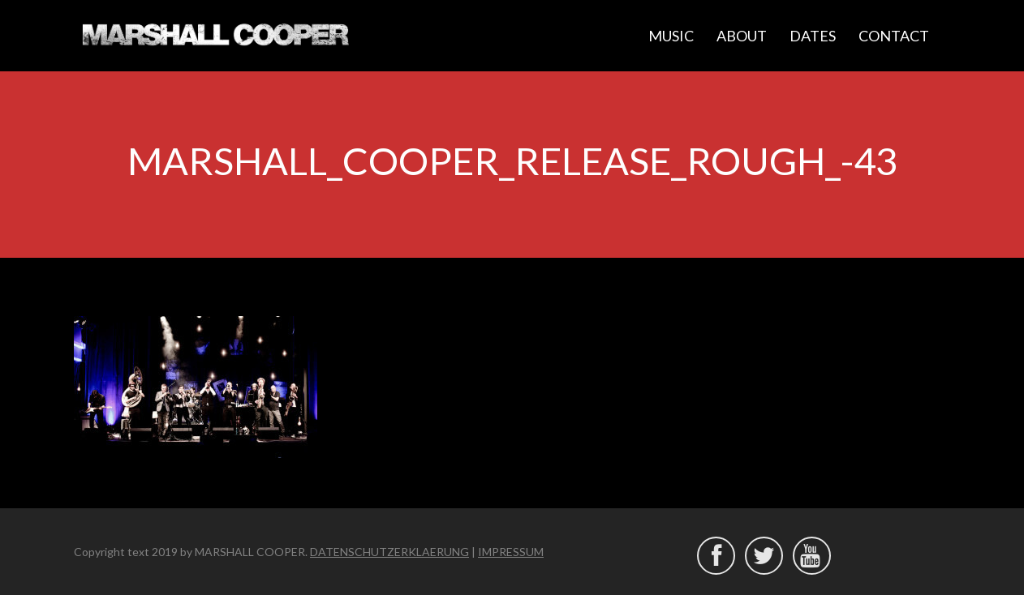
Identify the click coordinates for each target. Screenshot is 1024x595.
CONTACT (893, 36)
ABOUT (741, 36)
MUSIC (671, 36)
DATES (813, 36)
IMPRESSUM (511, 552)
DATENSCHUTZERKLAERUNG (389, 552)
